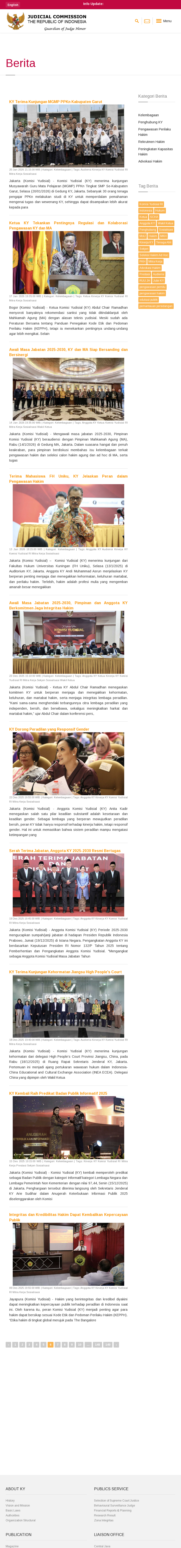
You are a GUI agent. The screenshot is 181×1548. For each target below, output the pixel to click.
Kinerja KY (146, 242)
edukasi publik (149, 299)
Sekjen (144, 248)
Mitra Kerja (155, 261)
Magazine (12, 1546)
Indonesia (146, 210)
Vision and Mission (18, 1505)
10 (79, 1344)
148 (97, 1344)
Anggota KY (147, 223)
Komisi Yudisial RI (151, 204)
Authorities (12, 1515)
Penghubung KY (150, 122)
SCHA (154, 217)
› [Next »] (116, 1345)
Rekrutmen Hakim (151, 142)
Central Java (102, 1546)
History (10, 1500)
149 (107, 1344)
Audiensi (158, 274)
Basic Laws (13, 1510)
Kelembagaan (148, 115)
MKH (163, 236)
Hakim (153, 236)
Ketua (143, 217)
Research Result (104, 1515)
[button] (13, 5)
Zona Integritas (103, 1520)
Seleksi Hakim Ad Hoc (154, 255)
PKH (142, 261)
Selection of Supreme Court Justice (116, 1500)
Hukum (160, 210)
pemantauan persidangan (156, 306)
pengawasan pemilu (152, 287)
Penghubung (148, 229)
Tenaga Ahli (163, 242)
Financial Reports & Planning (113, 1510)
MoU (143, 236)
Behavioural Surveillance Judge (114, 1505)
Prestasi (145, 274)
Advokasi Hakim (150, 161)
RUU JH (145, 280)
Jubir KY (158, 280)
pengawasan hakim (152, 293)
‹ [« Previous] (8, 1345)
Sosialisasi (166, 229)
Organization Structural (21, 1520)
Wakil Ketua (165, 223)
